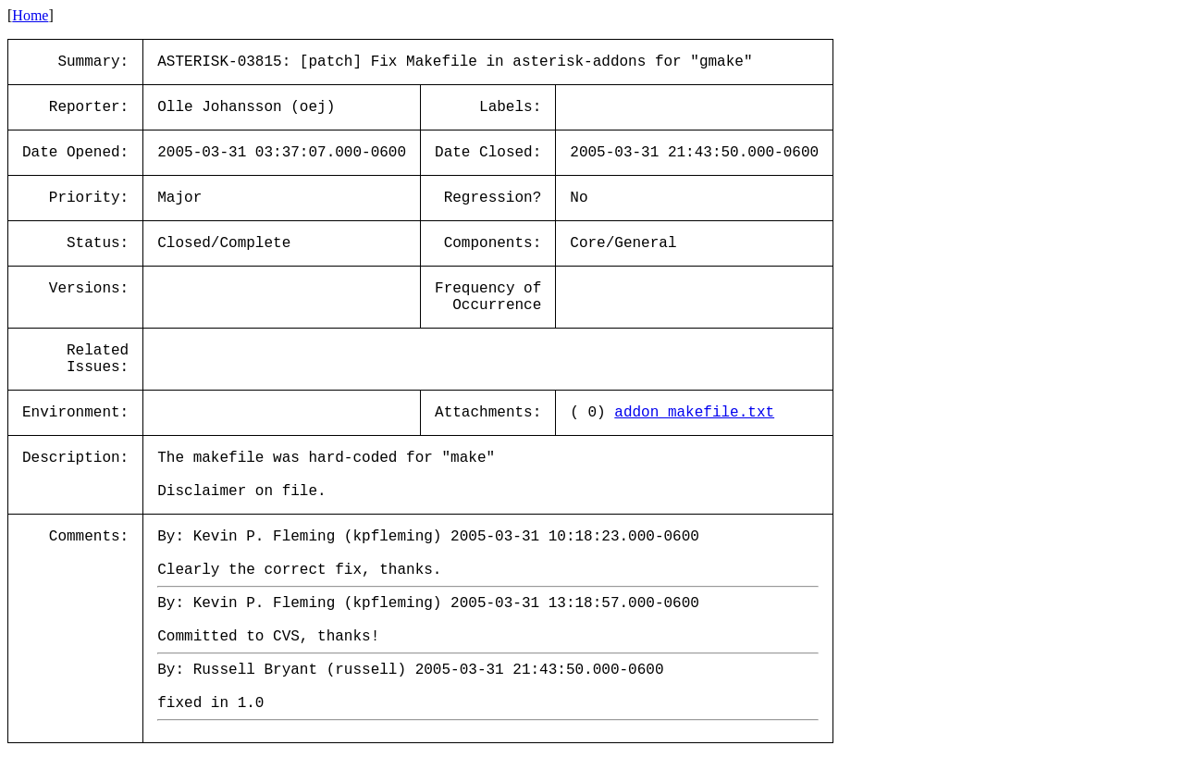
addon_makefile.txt (694, 412)
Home (30, 15)
